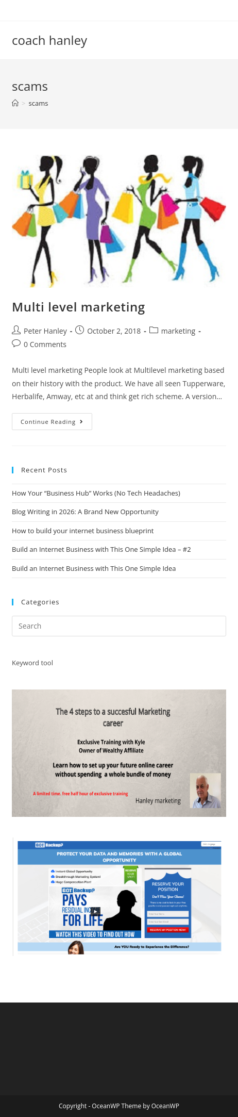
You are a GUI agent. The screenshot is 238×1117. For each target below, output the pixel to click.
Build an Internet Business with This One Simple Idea (94, 568)
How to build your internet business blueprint (83, 530)
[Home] (15, 103)
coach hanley (49, 39)
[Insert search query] (119, 626)
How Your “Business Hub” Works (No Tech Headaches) (96, 493)
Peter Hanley (45, 331)
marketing (178, 331)
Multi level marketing (80, 306)
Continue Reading (56, 423)
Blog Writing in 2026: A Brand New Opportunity (85, 511)
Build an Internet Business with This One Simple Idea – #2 (101, 549)
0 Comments (45, 344)
